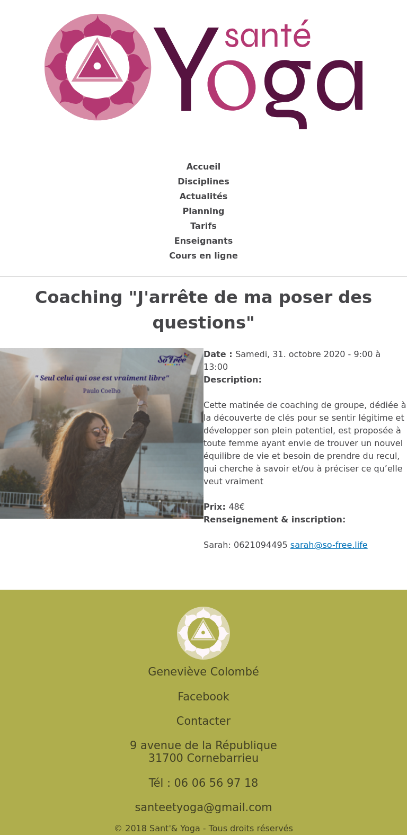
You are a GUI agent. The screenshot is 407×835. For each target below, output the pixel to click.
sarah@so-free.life (329, 545)
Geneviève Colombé (203, 671)
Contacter (203, 721)
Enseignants (203, 241)
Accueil (204, 167)
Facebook (203, 696)
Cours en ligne (203, 256)
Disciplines (203, 181)
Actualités (204, 196)
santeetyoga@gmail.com (203, 807)
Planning (203, 211)
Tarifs (203, 226)
